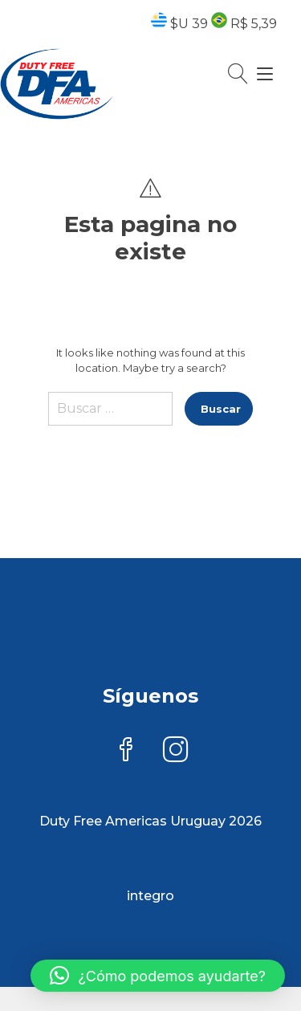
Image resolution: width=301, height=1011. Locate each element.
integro (150, 895)
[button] (158, 976)
